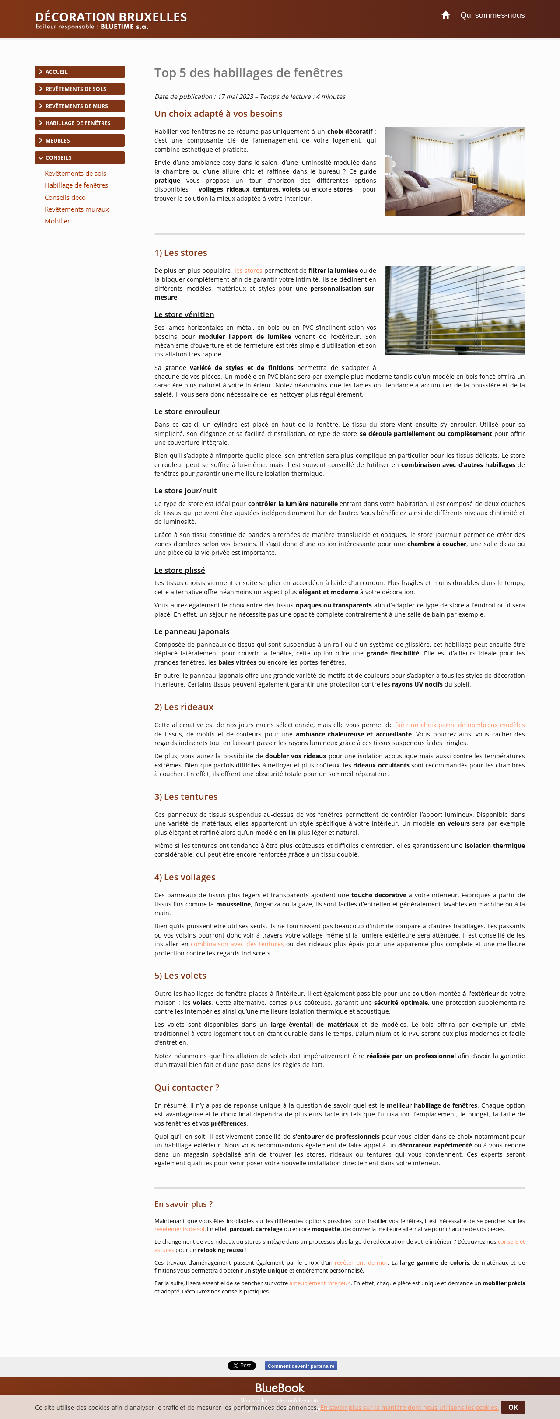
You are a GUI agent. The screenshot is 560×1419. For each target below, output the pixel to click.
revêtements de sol (179, 1229)
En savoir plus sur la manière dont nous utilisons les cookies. (409, 1407)
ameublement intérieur (320, 1283)
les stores (249, 270)
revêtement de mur (361, 1262)
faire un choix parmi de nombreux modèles (460, 725)
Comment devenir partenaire (300, 1365)
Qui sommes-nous (492, 15)
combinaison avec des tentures (237, 944)
